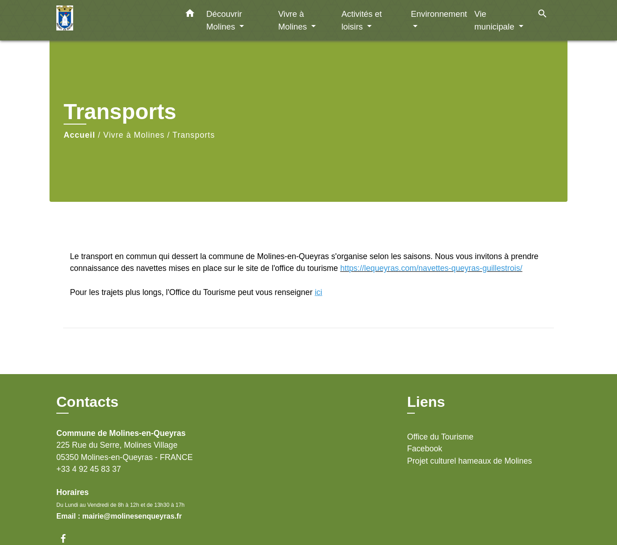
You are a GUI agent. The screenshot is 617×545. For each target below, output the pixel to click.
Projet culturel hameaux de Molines (469, 460)
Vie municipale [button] (495, 20)
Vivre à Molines (133, 135)
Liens (426, 402)
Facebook (424, 448)
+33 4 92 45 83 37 (88, 469)
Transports (194, 135)
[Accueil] (113, 20)
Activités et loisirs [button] (361, 20)
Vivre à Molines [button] (293, 20)
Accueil (79, 135)
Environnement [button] (439, 14)
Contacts (87, 402)
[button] (190, 15)
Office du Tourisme (440, 436)
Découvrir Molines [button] (224, 20)
